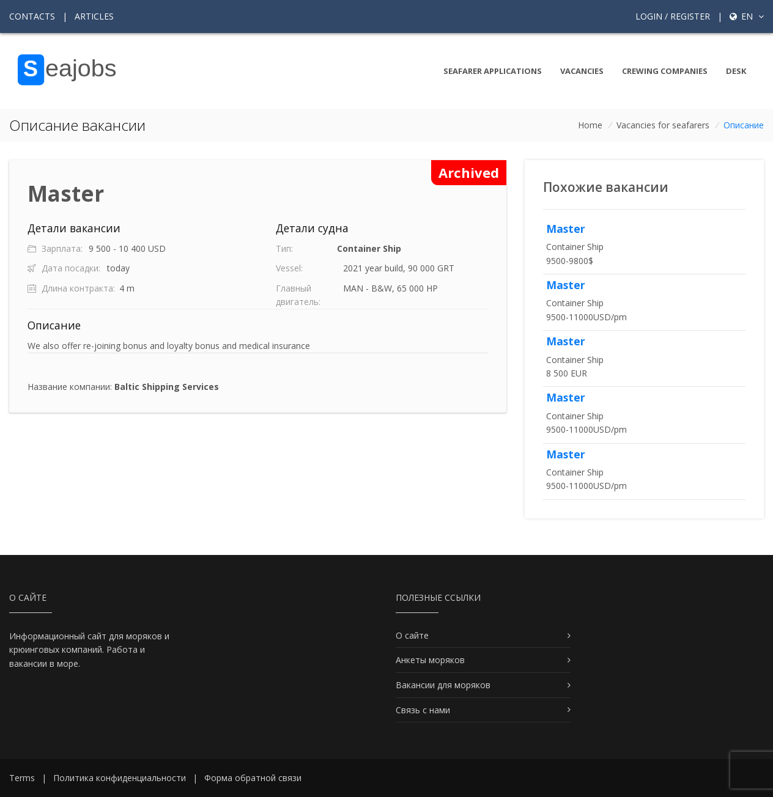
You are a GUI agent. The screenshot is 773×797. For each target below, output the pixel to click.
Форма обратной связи (252, 778)
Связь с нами (423, 710)
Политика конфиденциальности (119, 778)
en (747, 16)
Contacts (32, 16)
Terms (22, 778)
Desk (736, 70)
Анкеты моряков (430, 660)
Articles (94, 16)
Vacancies (582, 70)
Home (590, 125)
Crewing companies (665, 70)
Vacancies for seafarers (662, 125)
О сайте (412, 635)
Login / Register (672, 16)
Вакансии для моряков (443, 685)
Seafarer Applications (492, 70)
